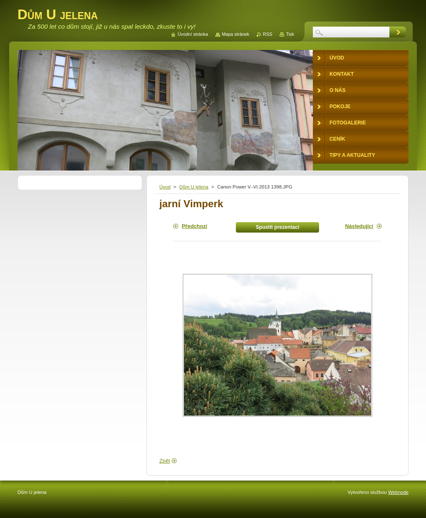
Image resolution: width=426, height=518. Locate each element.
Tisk (290, 34)
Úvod (165, 186)
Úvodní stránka (193, 34)
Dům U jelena (193, 186)
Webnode (398, 492)
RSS (267, 34)
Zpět (164, 461)
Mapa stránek (235, 34)
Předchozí (194, 226)
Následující (359, 226)
